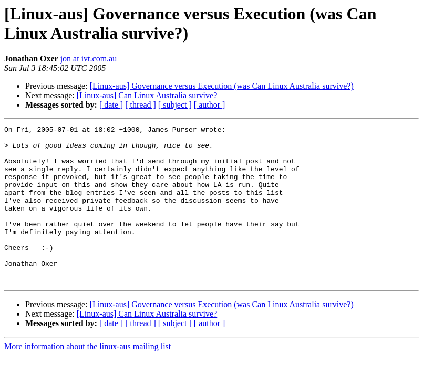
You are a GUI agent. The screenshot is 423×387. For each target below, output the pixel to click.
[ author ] (209, 104)
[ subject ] (175, 104)
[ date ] (111, 104)
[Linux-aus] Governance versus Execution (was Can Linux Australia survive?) (222, 85)
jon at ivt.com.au (88, 58)
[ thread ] (140, 104)
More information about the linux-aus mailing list (87, 377)
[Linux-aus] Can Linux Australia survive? (147, 95)
